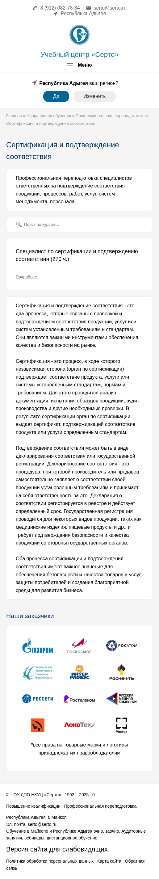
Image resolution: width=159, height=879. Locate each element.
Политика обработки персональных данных (50, 861)
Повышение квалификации (33, 806)
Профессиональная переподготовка (100, 806)
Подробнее (26, 277)
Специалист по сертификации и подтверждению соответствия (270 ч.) (77, 255)
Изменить (95, 96)
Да (56, 96)
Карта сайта (109, 861)
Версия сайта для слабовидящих (57, 849)
